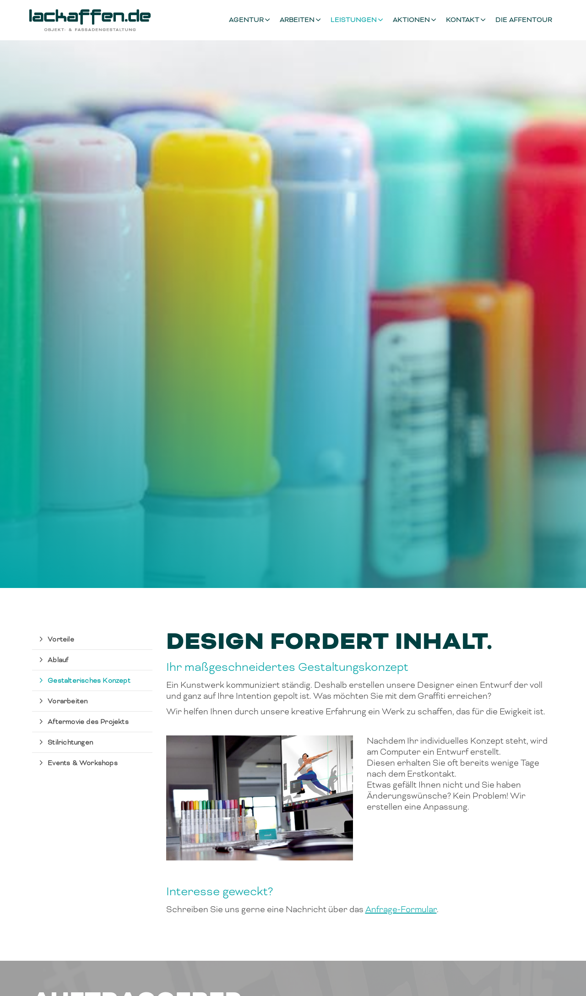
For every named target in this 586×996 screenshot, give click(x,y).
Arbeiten (297, 20)
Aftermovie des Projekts (88, 722)
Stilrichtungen (70, 742)
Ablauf (58, 660)
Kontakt (462, 20)
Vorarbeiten (67, 701)
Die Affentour (523, 20)
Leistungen (354, 20)
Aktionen (411, 20)
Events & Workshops (83, 763)
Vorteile (61, 639)
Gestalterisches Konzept (89, 680)
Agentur (246, 20)
